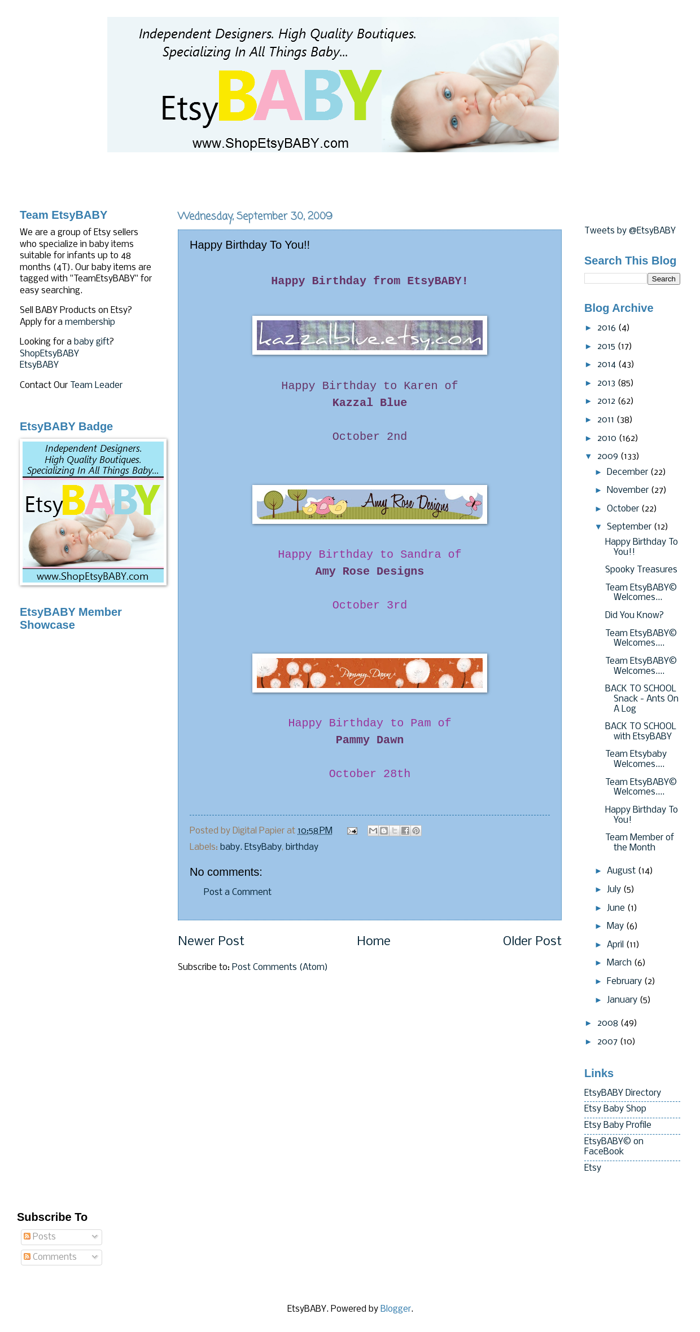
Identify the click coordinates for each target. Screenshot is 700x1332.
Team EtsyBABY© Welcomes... (641, 593)
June (617, 908)
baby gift (92, 342)
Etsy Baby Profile (617, 1125)
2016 (607, 328)
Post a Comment (238, 892)
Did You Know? (634, 615)
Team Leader (96, 385)
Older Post (532, 942)
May (616, 926)
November (629, 490)
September (630, 527)
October (624, 509)
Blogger (395, 1309)
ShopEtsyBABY (49, 354)
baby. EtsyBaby (251, 847)
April (616, 945)
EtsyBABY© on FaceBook (614, 1147)
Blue (370, 402)
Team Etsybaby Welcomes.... (636, 759)
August (622, 871)
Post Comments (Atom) (280, 967)
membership (90, 322)
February (625, 981)
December (628, 472)
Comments (50, 1257)
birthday (302, 847)
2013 (607, 383)
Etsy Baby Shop (615, 1109)
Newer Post (211, 942)
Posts (40, 1237)
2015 (607, 346)
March (620, 963)
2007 (608, 1042)
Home (374, 942)
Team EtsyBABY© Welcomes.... (641, 639)
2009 (608, 456)
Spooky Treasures (641, 570)
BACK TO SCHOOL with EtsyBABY (640, 732)
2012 (607, 401)
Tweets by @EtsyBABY (630, 231)
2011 (606, 420)
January (623, 1000)
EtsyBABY (39, 365)
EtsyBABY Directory (622, 1093)
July (615, 889)
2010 (608, 438)
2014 (607, 364)
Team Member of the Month (639, 843)
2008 (608, 1023)
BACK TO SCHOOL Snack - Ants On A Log (642, 699)
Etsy (592, 1168)
